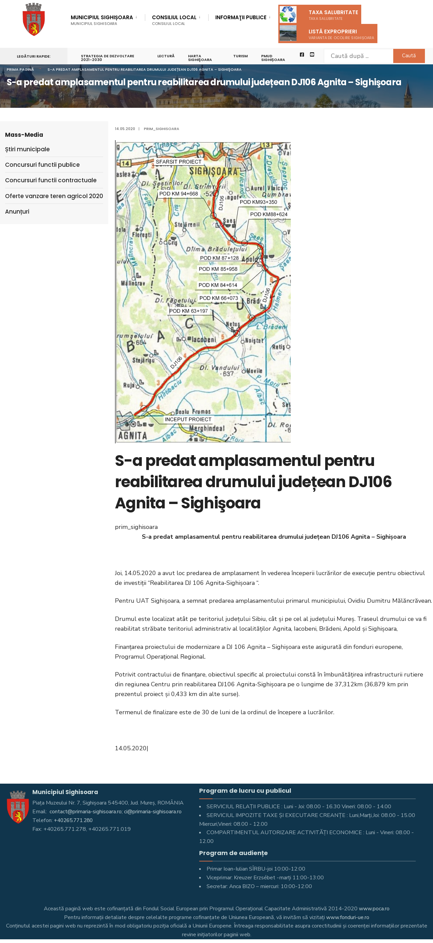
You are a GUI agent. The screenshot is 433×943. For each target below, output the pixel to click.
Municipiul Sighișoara (102, 20)
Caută (404, 55)
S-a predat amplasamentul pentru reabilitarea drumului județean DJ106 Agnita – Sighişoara (145, 69)
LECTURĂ (166, 56)
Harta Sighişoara (201, 57)
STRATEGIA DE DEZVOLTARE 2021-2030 (107, 57)
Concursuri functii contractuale (51, 180)
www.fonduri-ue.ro (347, 917)
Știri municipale (27, 149)
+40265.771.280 (75, 820)
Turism (241, 56)
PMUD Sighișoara (274, 57)
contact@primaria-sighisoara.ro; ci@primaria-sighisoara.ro (115, 811)
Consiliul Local (174, 20)
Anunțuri (17, 212)
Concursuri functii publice (42, 165)
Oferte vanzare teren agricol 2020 (54, 196)
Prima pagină (20, 69)
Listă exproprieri (327, 33)
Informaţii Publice (241, 18)
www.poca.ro (374, 908)
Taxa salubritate (319, 14)
